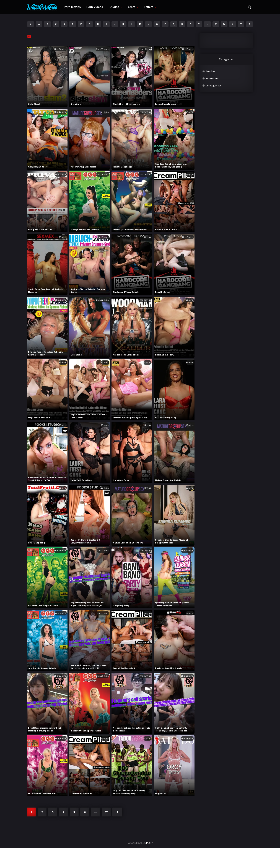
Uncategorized (214, 85)
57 (106, 812)
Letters (148, 7)
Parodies (210, 71)
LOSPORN (147, 843)
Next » (117, 812)
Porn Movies (72, 7)
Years (131, 7)
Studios (114, 7)
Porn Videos (94, 7)
